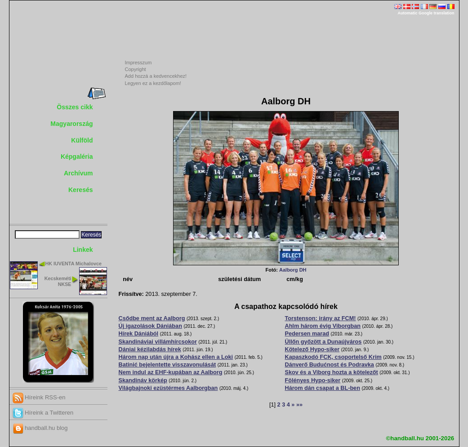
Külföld (82, 140)
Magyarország (71, 123)
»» (299, 405)
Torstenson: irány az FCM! (320, 318)
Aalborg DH (293, 270)
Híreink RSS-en (39, 397)
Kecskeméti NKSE (58, 281)
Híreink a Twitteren (43, 412)
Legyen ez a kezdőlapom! (153, 83)
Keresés (80, 189)
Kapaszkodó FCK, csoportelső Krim (333, 357)
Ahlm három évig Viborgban (323, 326)
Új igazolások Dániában (150, 326)
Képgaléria (77, 156)
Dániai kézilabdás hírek (150, 349)
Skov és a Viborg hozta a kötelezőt (331, 372)
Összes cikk (75, 107)
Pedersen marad (307, 334)
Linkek (83, 249)
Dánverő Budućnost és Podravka (329, 365)
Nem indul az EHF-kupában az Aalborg (171, 372)
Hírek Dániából (139, 334)
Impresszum (138, 62)
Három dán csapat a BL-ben (322, 388)
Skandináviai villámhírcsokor (158, 342)
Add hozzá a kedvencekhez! (156, 76)
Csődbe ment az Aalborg (152, 318)
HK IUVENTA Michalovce (73, 263)
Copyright (135, 69)
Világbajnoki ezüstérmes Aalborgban (168, 388)
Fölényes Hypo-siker (313, 380)
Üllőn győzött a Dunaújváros (323, 342)
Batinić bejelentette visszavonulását (167, 365)
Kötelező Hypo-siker (312, 349)
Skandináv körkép (143, 380)
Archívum (78, 173)
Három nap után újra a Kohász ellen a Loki (176, 357)
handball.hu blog (40, 428)
